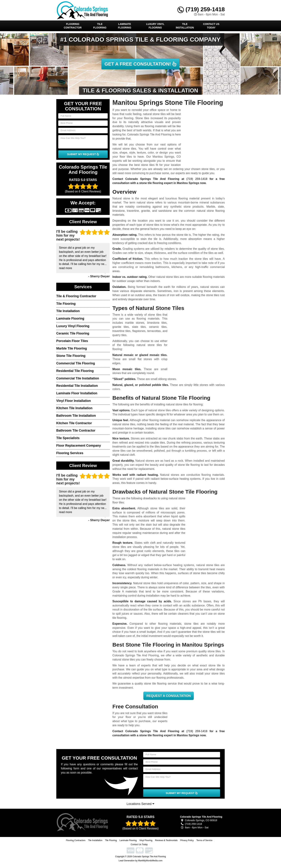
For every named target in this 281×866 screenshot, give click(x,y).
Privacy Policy (187, 840)
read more (65, 268)
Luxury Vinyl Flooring (155, 26)
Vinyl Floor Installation (73, 401)
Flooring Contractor (73, 26)
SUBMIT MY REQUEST (83, 154)
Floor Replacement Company (78, 445)
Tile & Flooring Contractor (76, 296)
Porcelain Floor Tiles (72, 341)
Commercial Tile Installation (77, 378)
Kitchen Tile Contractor (74, 423)
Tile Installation (185, 26)
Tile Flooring (99, 26)
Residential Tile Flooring (75, 371)
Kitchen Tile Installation (74, 408)
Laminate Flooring (124, 26)
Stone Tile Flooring (70, 356)
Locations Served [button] (140, 804)
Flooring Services (69, 453)
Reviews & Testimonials (166, 840)
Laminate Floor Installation (76, 393)
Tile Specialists (68, 438)
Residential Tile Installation (77, 385)
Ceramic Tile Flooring (72, 333)
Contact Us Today (211, 26)
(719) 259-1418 (201, 9)
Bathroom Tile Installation (76, 415)
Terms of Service (204, 840)
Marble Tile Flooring (71, 348)
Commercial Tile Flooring (75, 363)
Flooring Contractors (75, 840)
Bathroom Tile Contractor (75, 430)
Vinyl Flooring (145, 840)
